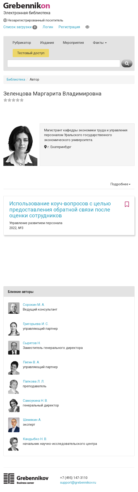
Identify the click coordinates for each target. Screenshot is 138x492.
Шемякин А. (32, 420)
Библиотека (16, 79)
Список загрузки (20, 27)
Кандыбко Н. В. (35, 439)
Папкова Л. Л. (33, 381)
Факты (100, 43)
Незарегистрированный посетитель (33, 20)
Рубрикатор (22, 43)
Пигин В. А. (31, 362)
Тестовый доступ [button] (30, 53)
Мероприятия (73, 43)
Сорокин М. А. (34, 305)
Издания (47, 43)
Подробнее (120, 184)
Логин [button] (48, 27)
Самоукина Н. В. (35, 401)
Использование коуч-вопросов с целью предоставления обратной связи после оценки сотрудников (60, 209)
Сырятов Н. (32, 343)
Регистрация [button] (69, 27)
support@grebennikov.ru (78, 482)
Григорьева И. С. (35, 324)
